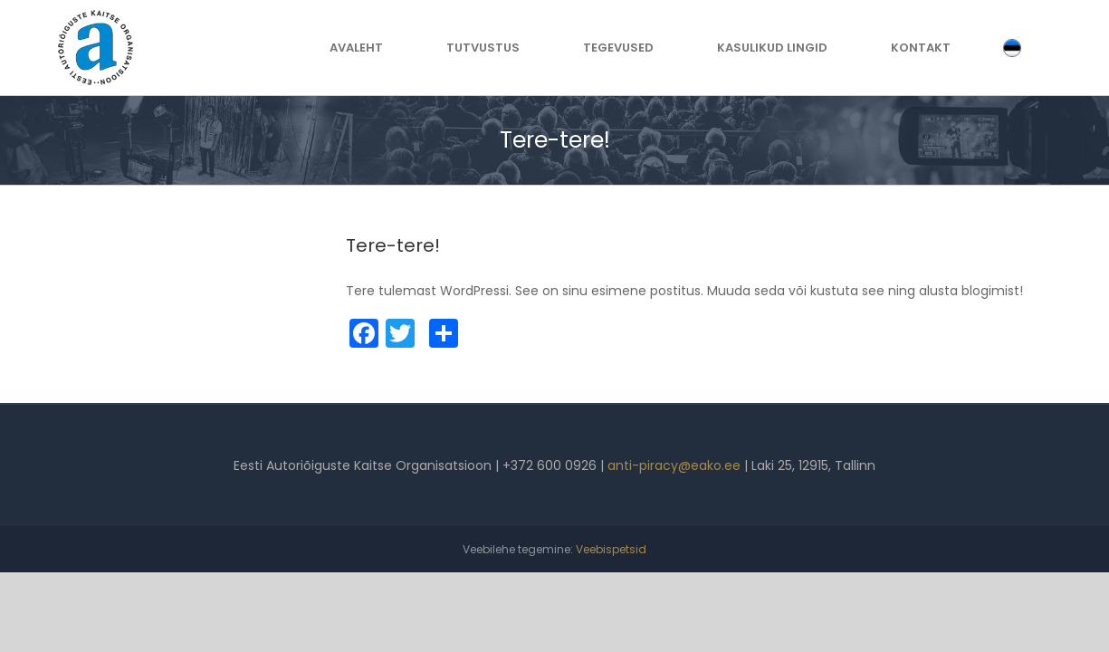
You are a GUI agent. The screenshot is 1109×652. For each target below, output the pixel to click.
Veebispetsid (611, 549)
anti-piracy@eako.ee (674, 465)
